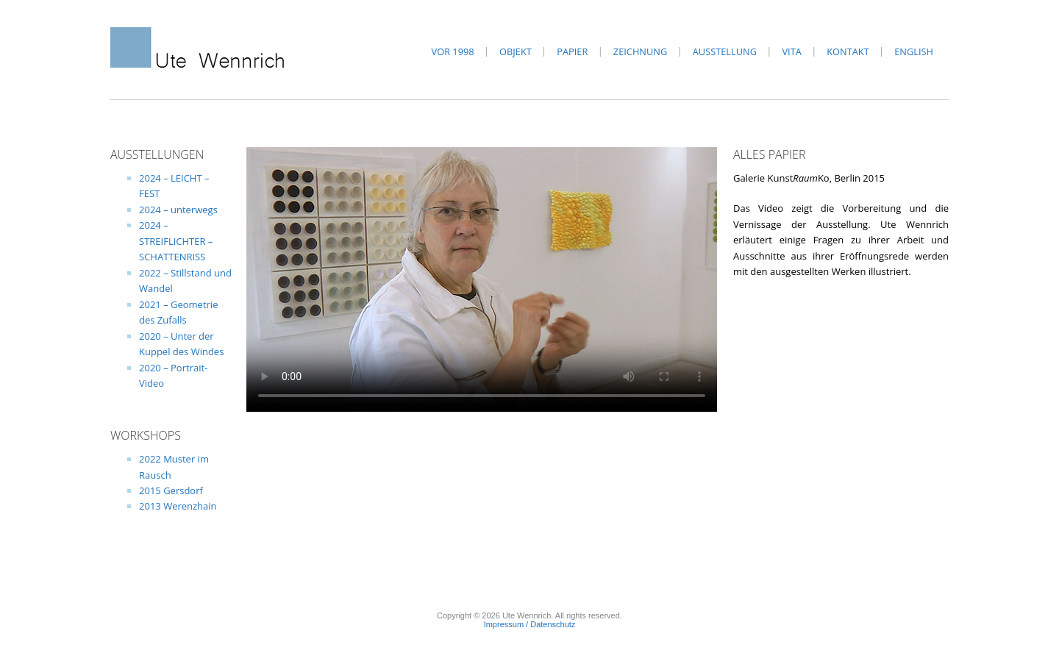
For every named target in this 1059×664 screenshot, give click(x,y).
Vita (791, 51)
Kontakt (848, 51)
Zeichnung (640, 51)
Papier (572, 51)
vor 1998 (453, 51)
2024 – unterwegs (178, 209)
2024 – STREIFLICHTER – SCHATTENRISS (176, 240)
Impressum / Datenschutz (530, 624)
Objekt (515, 51)
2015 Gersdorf (171, 490)
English (913, 51)
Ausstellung (725, 51)
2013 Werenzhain (178, 506)
